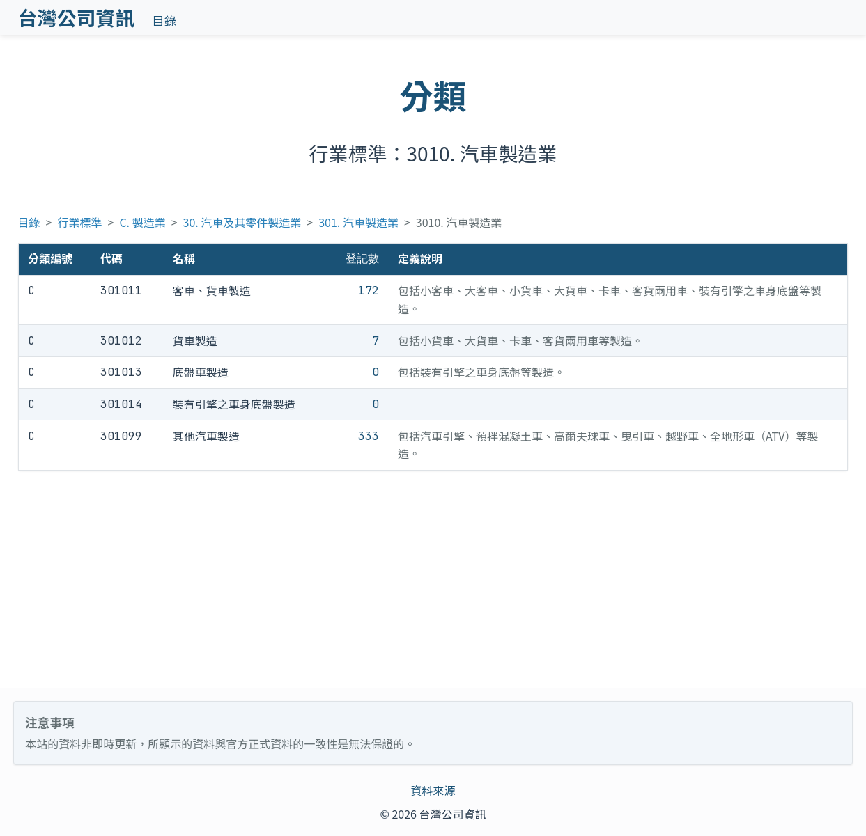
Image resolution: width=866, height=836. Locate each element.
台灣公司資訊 (76, 17)
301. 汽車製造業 (358, 222)
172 (368, 290)
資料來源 (432, 790)
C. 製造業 (142, 222)
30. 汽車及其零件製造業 (242, 222)
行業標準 (80, 222)
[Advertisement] (433, 579)
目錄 (164, 20)
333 (368, 436)
